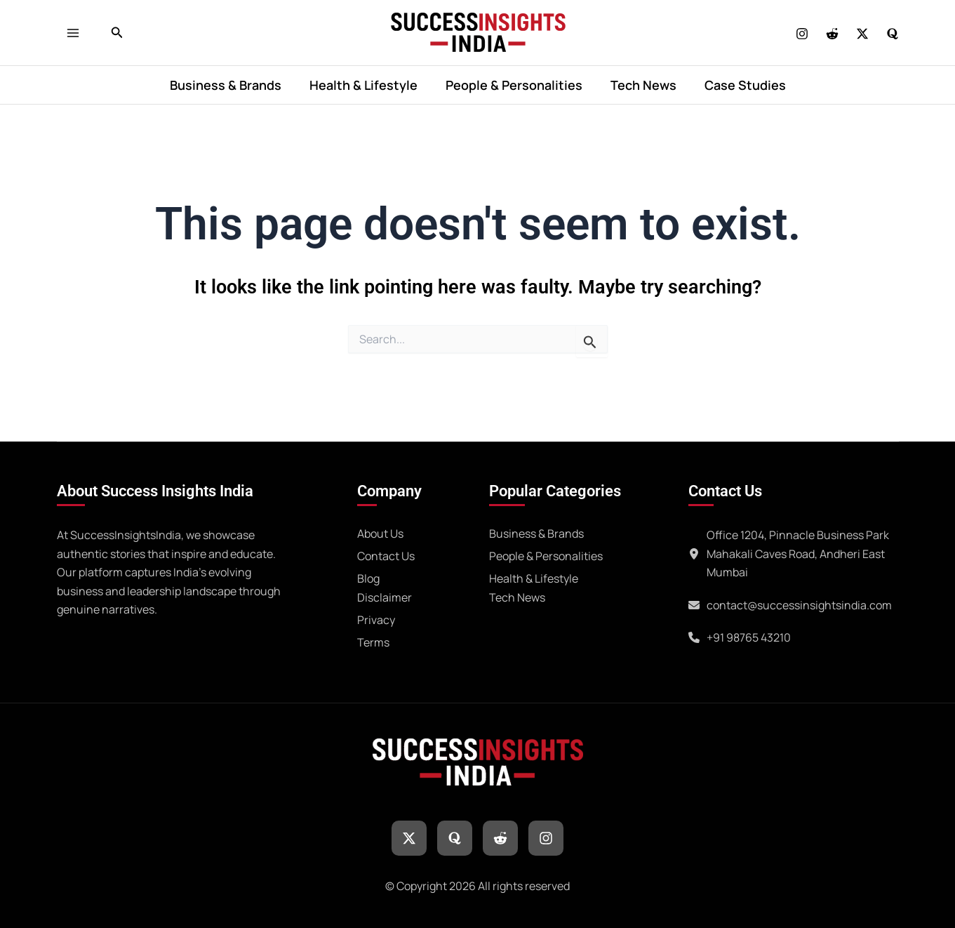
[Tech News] (517, 595)
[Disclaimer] (384, 595)
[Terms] (373, 640)
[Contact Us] (386, 554)
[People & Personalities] (546, 554)
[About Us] (380, 531)
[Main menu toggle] (77, 33)
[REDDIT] (832, 33)
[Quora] (892, 33)
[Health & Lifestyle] (533, 576)
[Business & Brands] (536, 531)
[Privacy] (376, 617)
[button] (117, 33)
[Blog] (368, 576)
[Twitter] (862, 33)
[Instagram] (802, 33)
